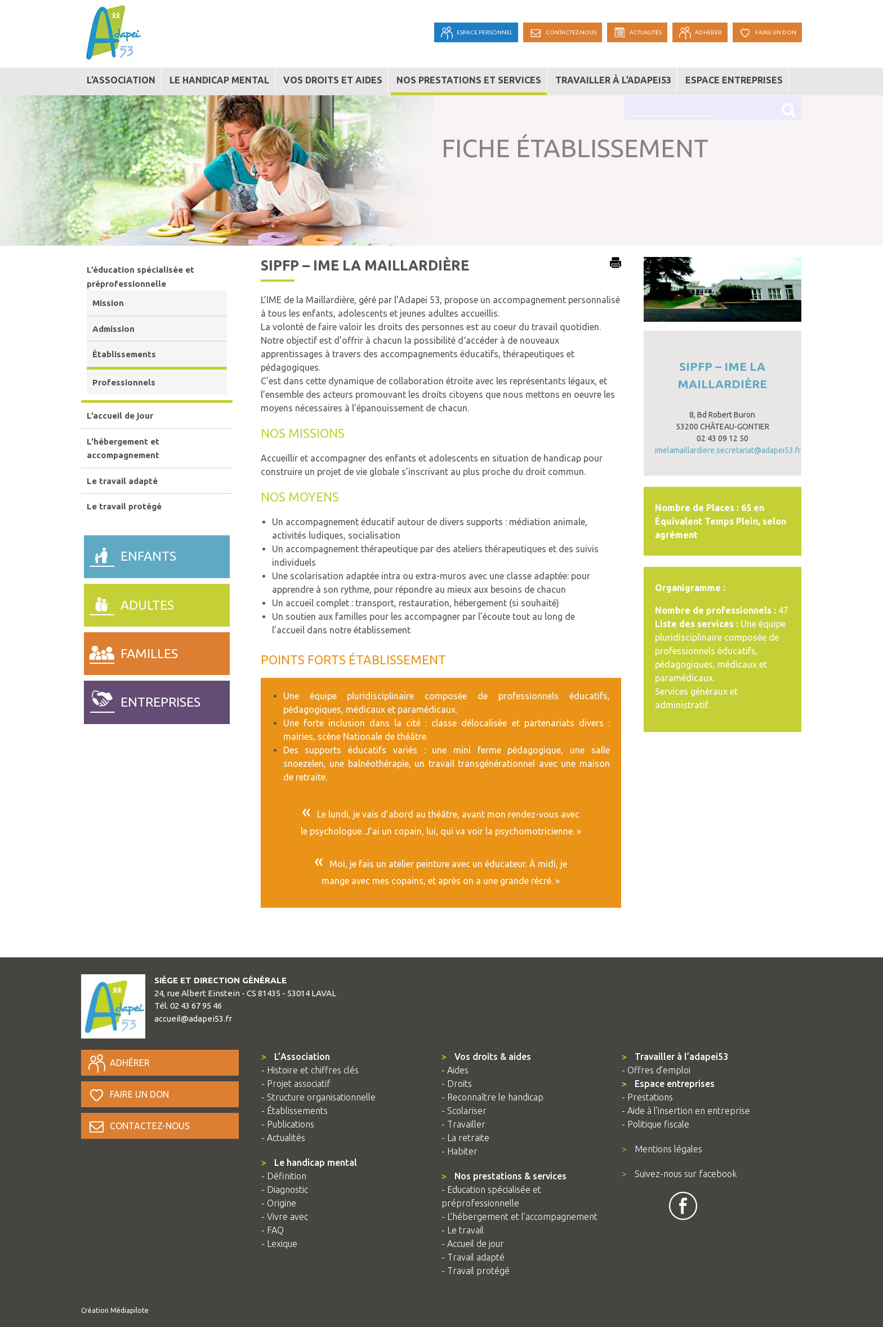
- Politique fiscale (655, 1124)
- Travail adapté (473, 1257)
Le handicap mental (219, 80)
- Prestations (647, 1097)
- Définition (283, 1176)
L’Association (295, 1056)
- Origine (278, 1203)
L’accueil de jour (120, 415)
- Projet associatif (296, 1084)
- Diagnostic (284, 1189)
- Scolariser (464, 1111)
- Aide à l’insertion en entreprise (686, 1111)
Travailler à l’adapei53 (613, 80)
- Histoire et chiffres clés (310, 1070)
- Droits (457, 1084)
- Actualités (283, 1138)
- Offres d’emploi (656, 1070)
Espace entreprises (734, 80)
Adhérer (118, 1063)
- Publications (287, 1124)
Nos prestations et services (468, 80)
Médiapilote (129, 1310)
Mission (108, 303)
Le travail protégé (124, 506)
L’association (121, 80)
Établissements (124, 354)
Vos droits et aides (332, 80)
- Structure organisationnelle (318, 1097)
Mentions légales (662, 1149)
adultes (129, 602)
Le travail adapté (122, 481)
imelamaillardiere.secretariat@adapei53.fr (728, 450)
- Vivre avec (284, 1216)
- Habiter (460, 1151)
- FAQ (272, 1230)
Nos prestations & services (504, 1176)
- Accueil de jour (473, 1244)
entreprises (142, 699)
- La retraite (465, 1138)
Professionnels (123, 382)
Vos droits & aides (486, 1056)
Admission (113, 329)
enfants (130, 554)
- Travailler (463, 1124)
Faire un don (128, 1094)
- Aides (455, 1070)
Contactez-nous (138, 1126)
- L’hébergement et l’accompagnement (519, 1216)
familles (131, 651)
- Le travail (463, 1230)
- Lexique (279, 1244)
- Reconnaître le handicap (492, 1097)
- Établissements (294, 1111)
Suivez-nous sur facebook (679, 1174)
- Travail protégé (476, 1271)
